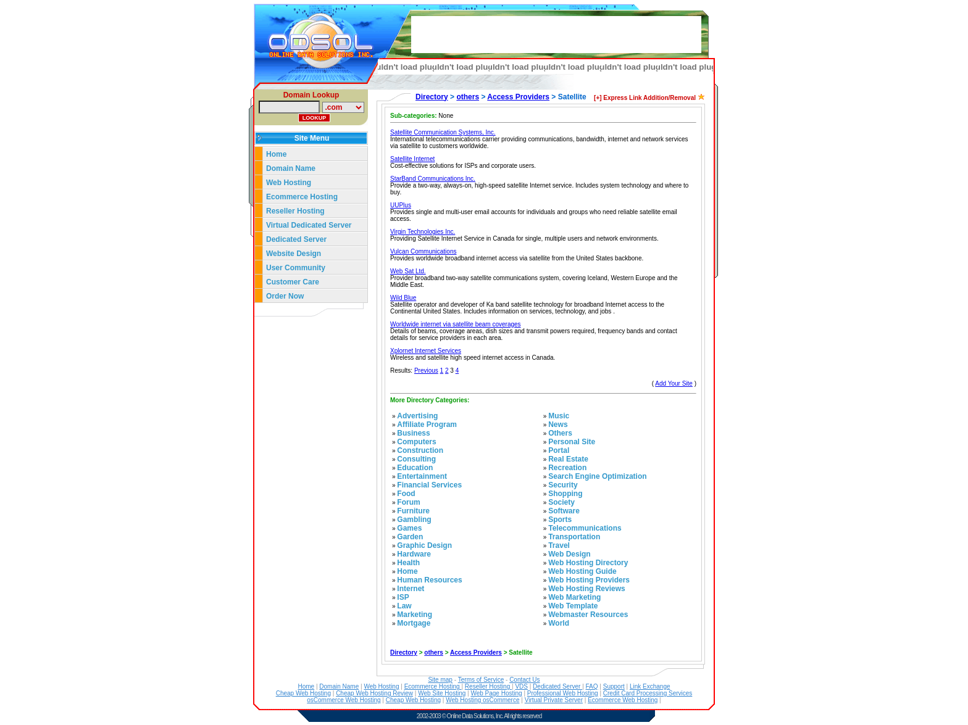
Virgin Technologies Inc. (422, 231)
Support (614, 686)
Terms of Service (481, 679)
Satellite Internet (412, 158)
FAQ (592, 686)
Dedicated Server (297, 239)
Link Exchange (650, 686)
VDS (521, 686)
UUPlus (400, 205)
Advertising (417, 416)
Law (404, 606)
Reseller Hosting (295, 211)
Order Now (285, 296)
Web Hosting (288, 182)
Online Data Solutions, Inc (475, 716)
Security (562, 485)
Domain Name (290, 168)
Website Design (293, 253)
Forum (408, 502)
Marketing (414, 614)
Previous (426, 370)
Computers (416, 441)
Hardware (414, 554)
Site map (440, 679)
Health (408, 562)
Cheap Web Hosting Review (374, 693)
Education (415, 467)
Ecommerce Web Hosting (622, 700)
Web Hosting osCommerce (482, 700)
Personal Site (571, 441)
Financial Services (429, 485)
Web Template (573, 606)
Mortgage (413, 623)
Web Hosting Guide (582, 571)
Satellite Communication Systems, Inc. (443, 132)
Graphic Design (424, 545)
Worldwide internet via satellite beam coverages (455, 324)
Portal (558, 450)
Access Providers (518, 97)
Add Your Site (674, 383)
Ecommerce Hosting (302, 197)
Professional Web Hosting (562, 693)
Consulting (416, 459)
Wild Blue (403, 297)
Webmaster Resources (588, 614)
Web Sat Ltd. (408, 271)
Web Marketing (574, 597)
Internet (410, 588)
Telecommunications (584, 528)
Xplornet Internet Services (425, 350)
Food (406, 493)
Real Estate (568, 459)
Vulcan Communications (423, 251)
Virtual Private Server (554, 700)
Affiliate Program (427, 424)
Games (409, 528)
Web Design (569, 554)
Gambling (414, 519)
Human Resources (429, 580)
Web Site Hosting (441, 693)
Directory (431, 97)
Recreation (567, 467)
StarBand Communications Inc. (432, 178)
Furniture (413, 511)
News (557, 424)
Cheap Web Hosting (303, 693)
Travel (559, 545)
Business (413, 433)
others (467, 97)
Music (558, 416)
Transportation (574, 536)
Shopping (565, 493)
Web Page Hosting (496, 693)
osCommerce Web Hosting (343, 700)
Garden (410, 536)
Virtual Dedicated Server (309, 225)
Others (560, 433)
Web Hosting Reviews (586, 588)
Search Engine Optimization (597, 476)
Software (564, 511)
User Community (295, 267)
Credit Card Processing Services (648, 693)
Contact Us (524, 679)
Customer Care (292, 282)
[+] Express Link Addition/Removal (645, 97)
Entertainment (422, 476)
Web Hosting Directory (588, 562)
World (558, 623)
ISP (403, 597)
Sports (560, 519)
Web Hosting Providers (589, 580)
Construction (420, 450)
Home (276, 154)
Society (561, 502)
